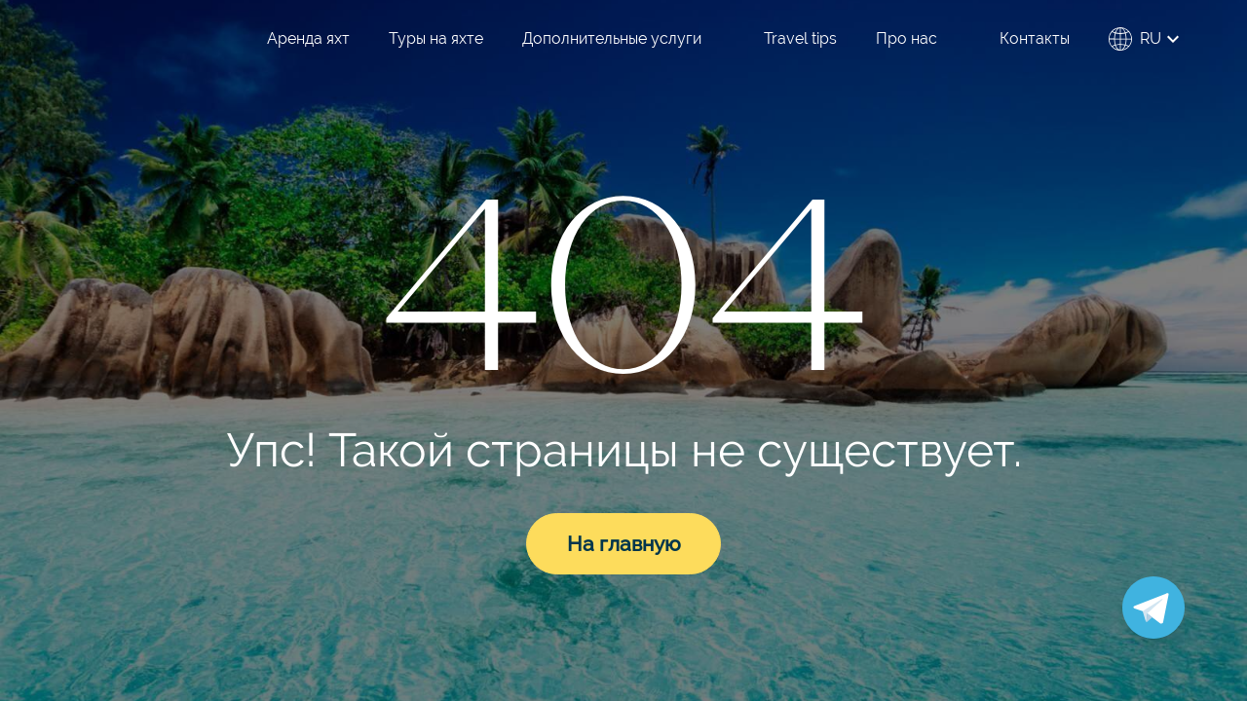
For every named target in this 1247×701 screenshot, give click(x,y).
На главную (624, 544)
